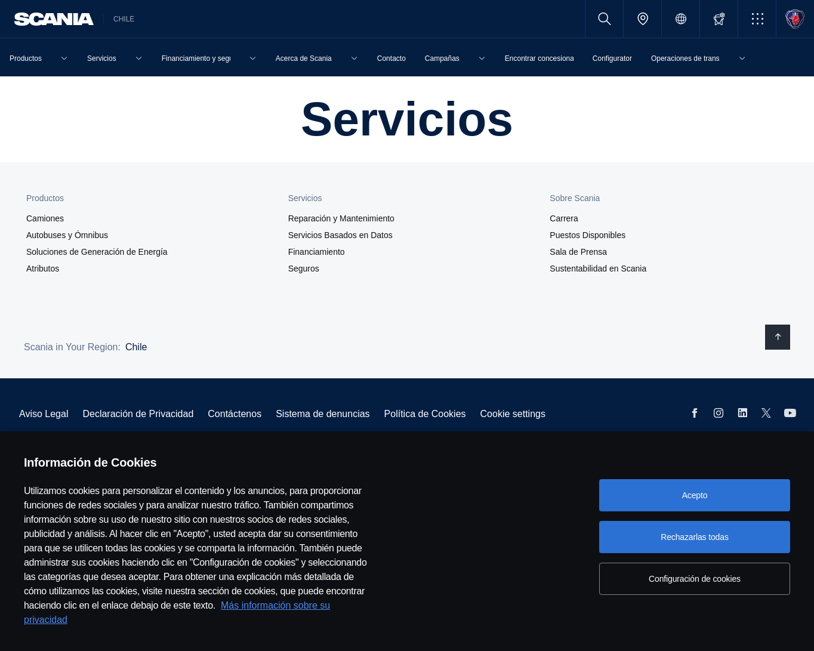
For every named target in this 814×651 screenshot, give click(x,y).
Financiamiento (316, 252)
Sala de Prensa (578, 252)
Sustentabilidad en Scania (598, 268)
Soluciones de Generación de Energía (97, 252)
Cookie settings (512, 414)
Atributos (42, 268)
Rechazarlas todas (695, 537)
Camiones (45, 218)
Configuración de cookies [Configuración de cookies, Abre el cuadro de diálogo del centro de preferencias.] (695, 579)
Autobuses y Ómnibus (67, 235)
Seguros (303, 268)
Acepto (695, 495)
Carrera (564, 218)
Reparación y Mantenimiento (341, 218)
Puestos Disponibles (587, 235)
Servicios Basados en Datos (340, 235)
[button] (757, 19)
